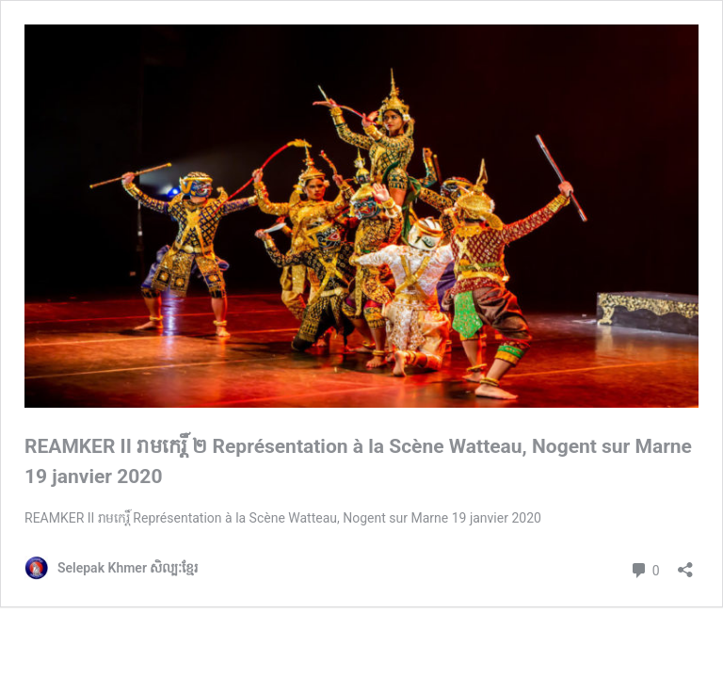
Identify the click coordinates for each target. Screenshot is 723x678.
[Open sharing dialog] (685, 563)
